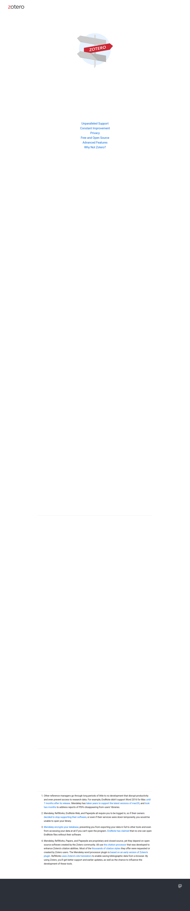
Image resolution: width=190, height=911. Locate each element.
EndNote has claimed (118, 831)
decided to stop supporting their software (65, 817)
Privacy (95, 133)
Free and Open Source (95, 138)
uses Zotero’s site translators (77, 856)
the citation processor (115, 844)
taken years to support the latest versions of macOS (113, 803)
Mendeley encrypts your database (61, 827)
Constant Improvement (95, 128)
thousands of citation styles (106, 848)
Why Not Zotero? (95, 147)
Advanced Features (95, 142)
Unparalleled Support (95, 123)
